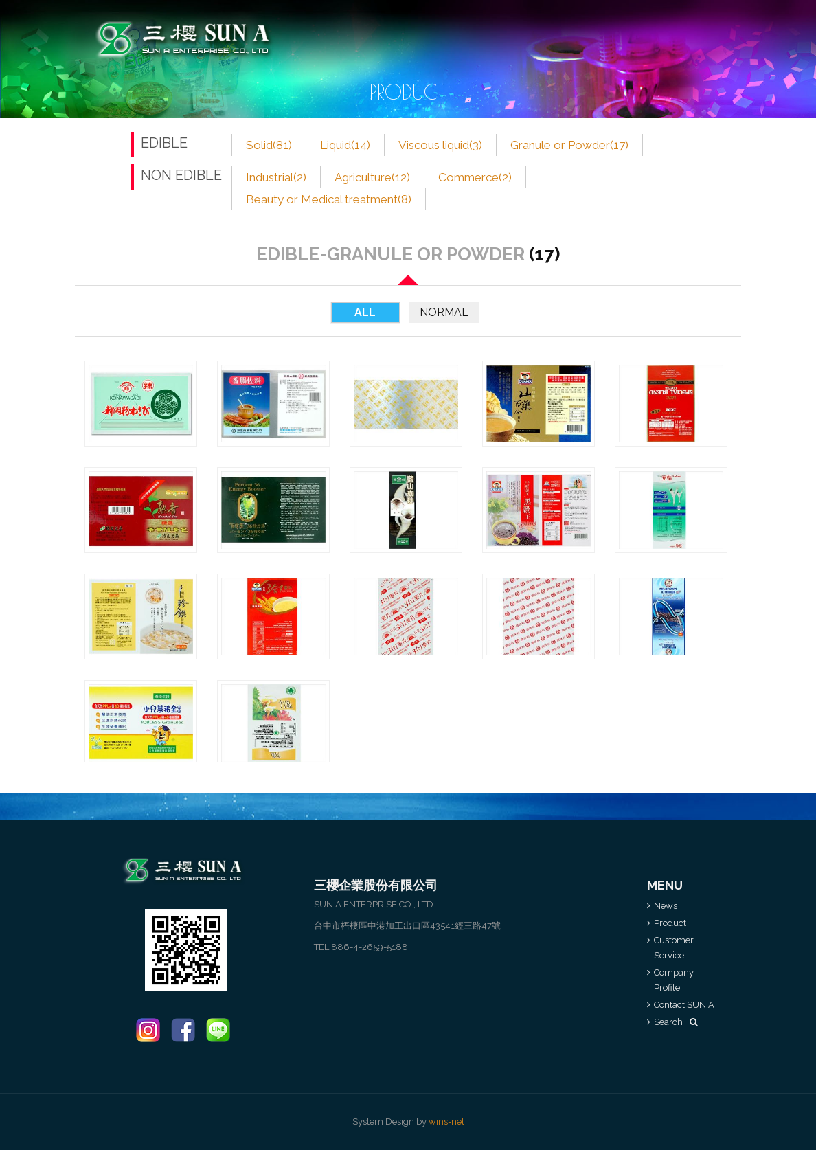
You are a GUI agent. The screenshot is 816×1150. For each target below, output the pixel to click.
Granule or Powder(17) (569, 145)
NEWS (308, 20)
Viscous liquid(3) (440, 145)
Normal (444, 312)
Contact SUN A (630, 20)
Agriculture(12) (372, 177)
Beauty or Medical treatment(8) (328, 199)
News (665, 906)
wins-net (446, 1121)
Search (676, 1022)
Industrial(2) (276, 177)
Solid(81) (269, 145)
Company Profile (537, 20)
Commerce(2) (475, 177)
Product (359, 20)
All (365, 312)
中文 (698, 39)
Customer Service (437, 20)
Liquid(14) (345, 145)
